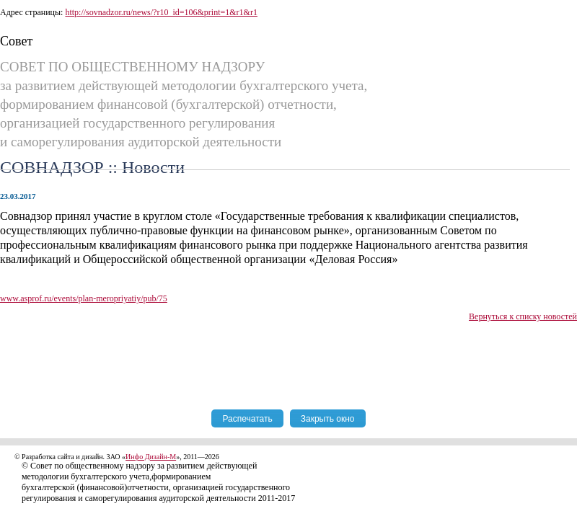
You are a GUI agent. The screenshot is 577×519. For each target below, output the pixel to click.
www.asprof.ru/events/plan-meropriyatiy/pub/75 (83, 298)
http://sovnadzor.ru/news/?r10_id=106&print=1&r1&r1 (161, 12)
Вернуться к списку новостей (523, 316)
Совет (16, 41)
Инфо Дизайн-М (150, 457)
